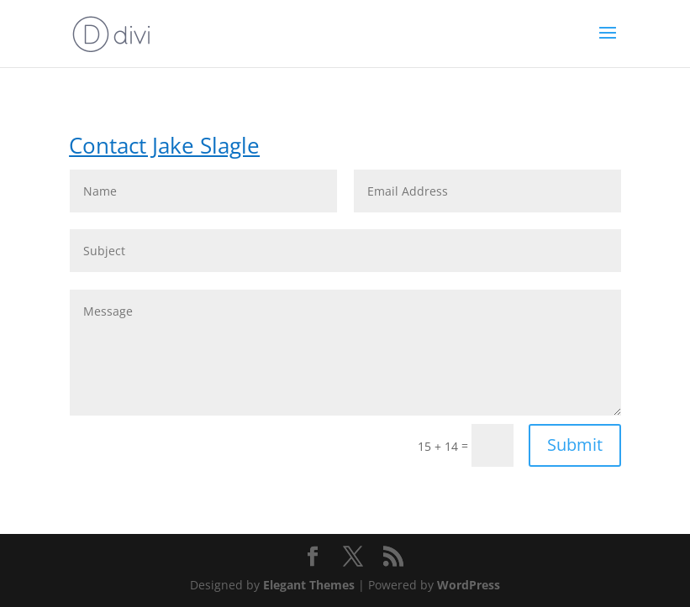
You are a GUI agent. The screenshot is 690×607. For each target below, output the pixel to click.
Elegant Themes (309, 585)
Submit (575, 444)
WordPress (468, 585)
